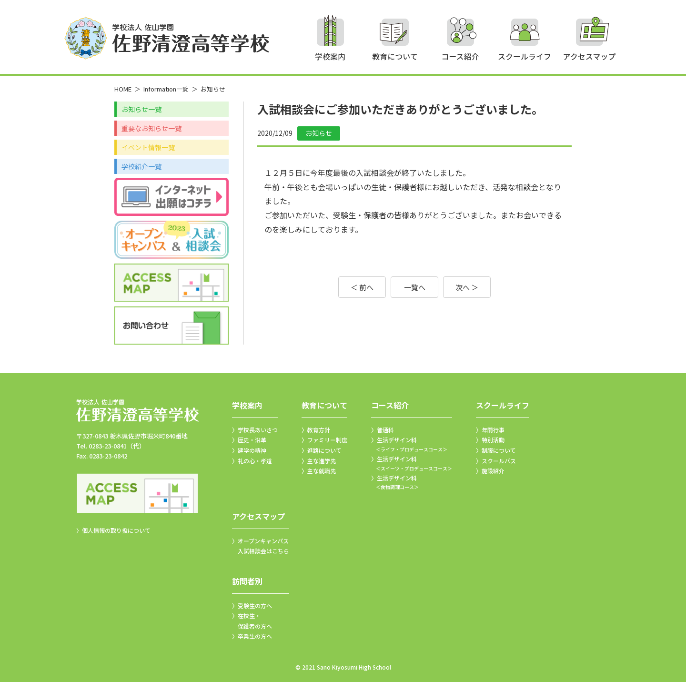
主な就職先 (321, 471)
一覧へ (414, 287)
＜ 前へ (362, 287)
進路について (324, 450)
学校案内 (247, 405)
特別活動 (493, 440)
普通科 (385, 430)
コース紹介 (390, 405)
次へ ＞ (466, 287)
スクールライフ (502, 405)
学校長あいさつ (258, 430)
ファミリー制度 (327, 440)
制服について (499, 450)
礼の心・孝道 (255, 461)
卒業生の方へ (255, 636)
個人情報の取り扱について (116, 530)
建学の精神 (252, 450)
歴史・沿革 (252, 440)
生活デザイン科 (411, 445)
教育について (324, 405)
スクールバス (499, 461)
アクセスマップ (258, 516)
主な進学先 (321, 461)
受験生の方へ (255, 605)
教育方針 (318, 430)
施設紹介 (493, 471)
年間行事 (493, 430)
